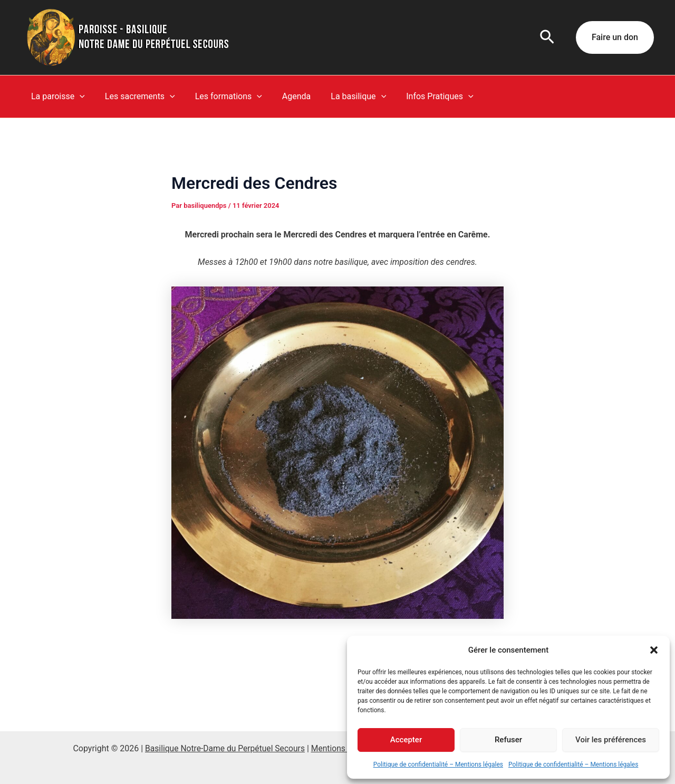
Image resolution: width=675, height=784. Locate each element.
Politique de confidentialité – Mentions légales (438, 764)
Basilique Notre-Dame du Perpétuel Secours (224, 748)
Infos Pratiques (422, 96)
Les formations (220, 96)
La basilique (344, 96)
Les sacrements (135, 96)
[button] (654, 650)
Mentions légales (344, 748)
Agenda (285, 96)
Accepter (406, 739)
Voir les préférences (610, 739)
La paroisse (56, 96)
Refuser (508, 739)
